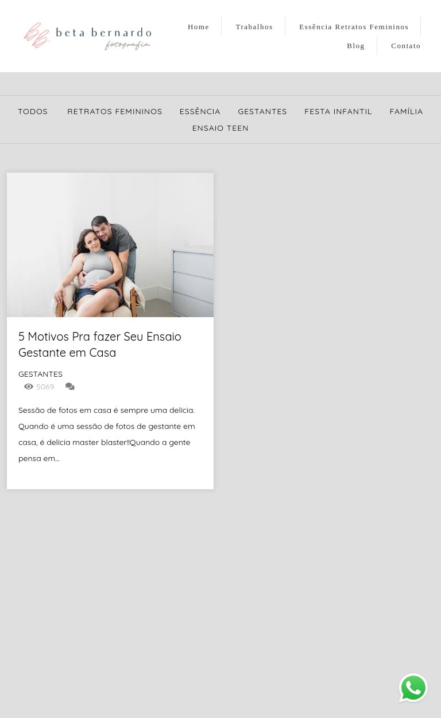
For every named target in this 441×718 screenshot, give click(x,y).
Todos (33, 111)
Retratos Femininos (115, 111)
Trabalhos (254, 26)
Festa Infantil (338, 111)
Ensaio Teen (220, 128)
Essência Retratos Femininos (354, 26)
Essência (200, 111)
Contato (406, 45)
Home (199, 26)
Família (406, 111)
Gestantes (262, 111)
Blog (356, 45)
